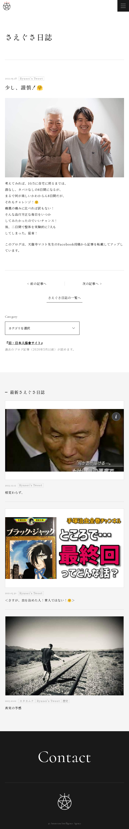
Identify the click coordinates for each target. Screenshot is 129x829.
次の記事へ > (92, 283)
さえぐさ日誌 (28, 36)
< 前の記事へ (37, 283)
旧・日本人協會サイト (24, 343)
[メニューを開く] (123, 6)
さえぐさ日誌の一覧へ (64, 297)
